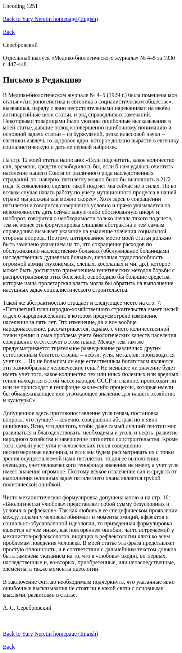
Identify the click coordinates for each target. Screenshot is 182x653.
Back (9, 32)
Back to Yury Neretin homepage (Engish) (50, 19)
